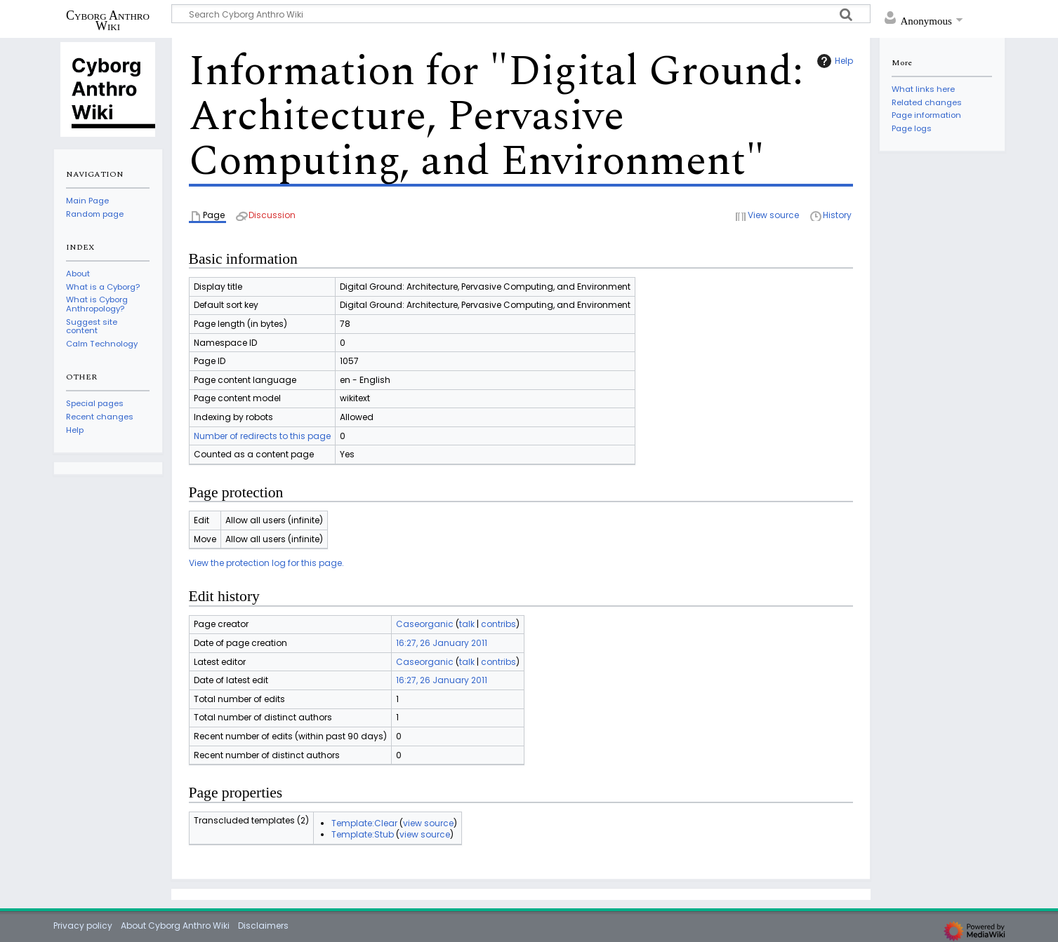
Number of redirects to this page (262, 436)
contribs (498, 624)
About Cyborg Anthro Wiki (175, 925)
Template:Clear (364, 823)
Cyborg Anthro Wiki (108, 20)
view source (428, 823)
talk (467, 624)
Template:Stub (362, 834)
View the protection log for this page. (266, 563)
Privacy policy (82, 925)
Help (833, 61)
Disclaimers (263, 925)
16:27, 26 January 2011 (441, 643)
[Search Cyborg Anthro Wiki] (521, 13)
